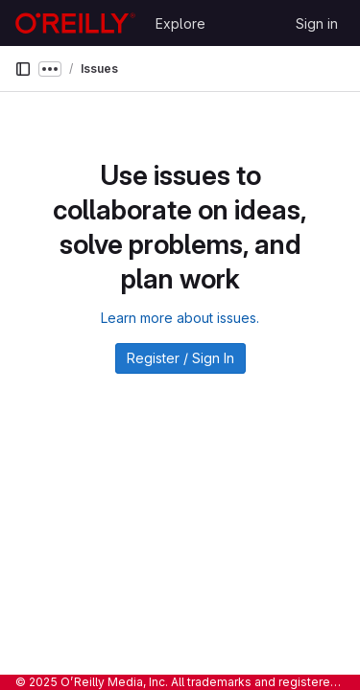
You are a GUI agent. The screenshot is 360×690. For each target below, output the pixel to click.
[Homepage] (75, 23)
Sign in (317, 23)
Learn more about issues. (180, 318)
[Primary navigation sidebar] (23, 69)
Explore (180, 23)
